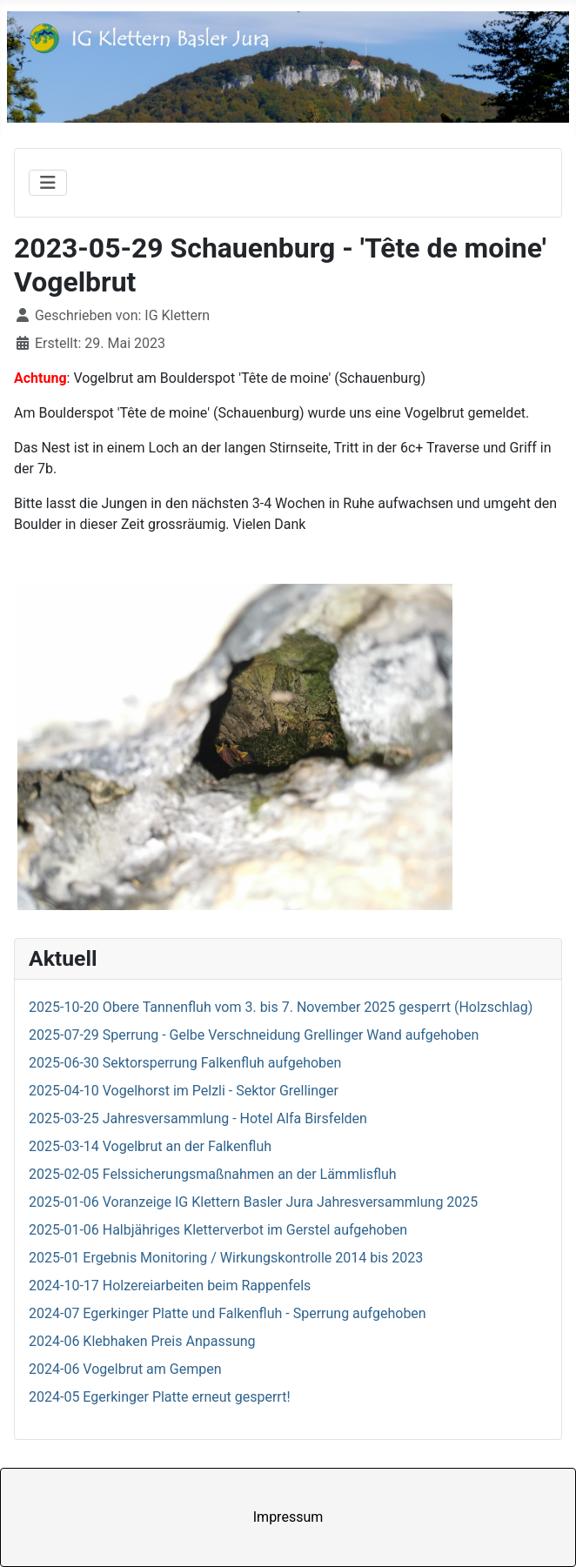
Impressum (288, 1517)
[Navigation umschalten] (48, 183)
